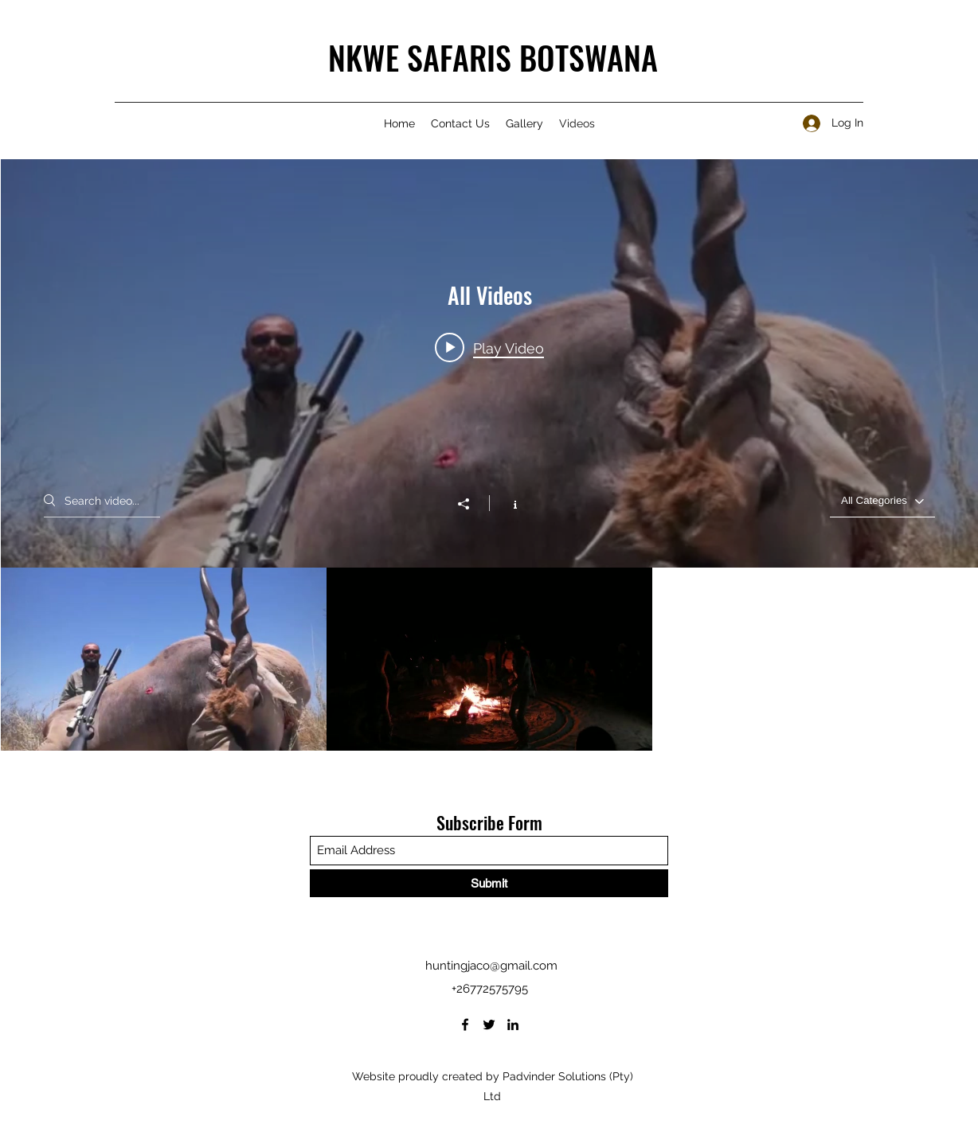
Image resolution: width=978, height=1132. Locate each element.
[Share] (471, 504)
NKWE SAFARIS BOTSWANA (493, 57)
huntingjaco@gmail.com (491, 965)
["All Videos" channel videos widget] (489, 455)
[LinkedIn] (513, 1024)
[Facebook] (465, 1024)
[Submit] (489, 883)
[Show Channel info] (507, 503)
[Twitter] (489, 1024)
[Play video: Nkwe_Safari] (489, 347)
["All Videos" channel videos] (489, 659)
